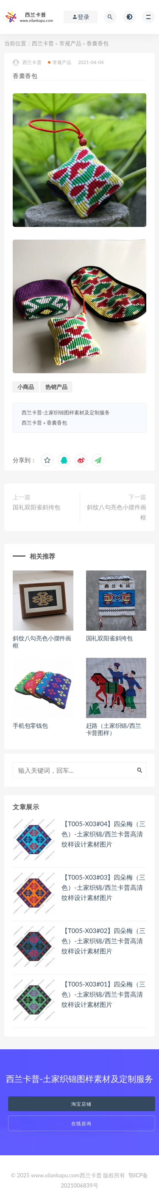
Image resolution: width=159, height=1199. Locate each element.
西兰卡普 (43, 43)
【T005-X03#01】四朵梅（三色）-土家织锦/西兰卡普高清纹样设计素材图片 (103, 994)
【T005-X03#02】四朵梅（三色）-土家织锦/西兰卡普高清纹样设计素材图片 (103, 941)
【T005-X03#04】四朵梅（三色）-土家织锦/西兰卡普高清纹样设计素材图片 (103, 834)
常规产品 (70, 43)
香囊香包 (57, 422)
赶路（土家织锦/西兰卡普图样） (113, 729)
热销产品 (56, 386)
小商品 (25, 386)
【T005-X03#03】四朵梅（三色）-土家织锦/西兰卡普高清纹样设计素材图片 (103, 887)
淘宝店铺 (81, 1104)
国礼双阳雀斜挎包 (36, 507)
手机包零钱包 (30, 725)
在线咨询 (81, 1123)
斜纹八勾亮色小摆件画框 (116, 512)
